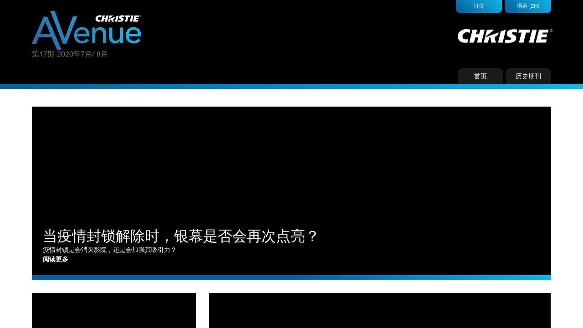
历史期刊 (528, 76)
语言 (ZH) (528, 5)
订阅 (479, 5)
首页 (480, 76)
